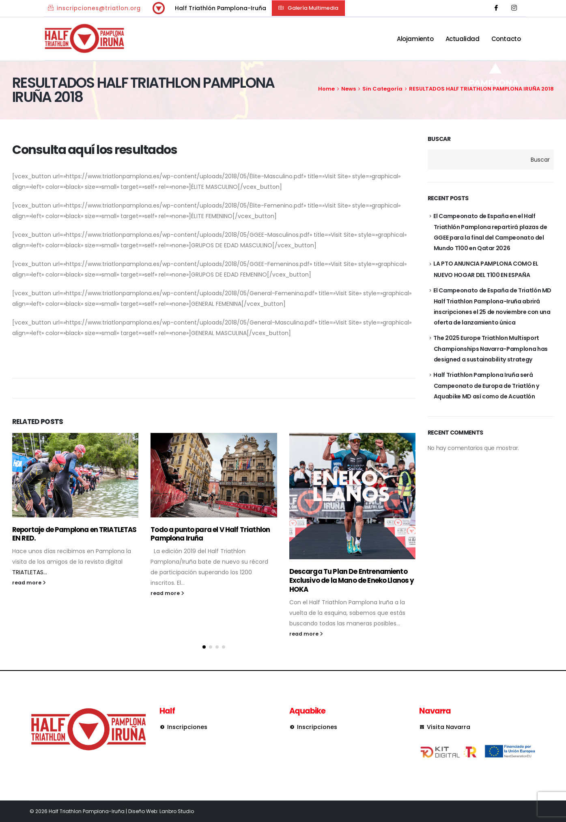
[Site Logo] (84, 38)
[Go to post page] (75, 475)
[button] (308, 7)
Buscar (439, 139)
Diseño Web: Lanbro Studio (161, 811)
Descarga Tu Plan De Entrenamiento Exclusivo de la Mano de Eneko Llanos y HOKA (351, 580)
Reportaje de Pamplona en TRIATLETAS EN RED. (74, 534)
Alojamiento (415, 39)
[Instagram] (514, 8)
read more (29, 582)
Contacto (506, 39)
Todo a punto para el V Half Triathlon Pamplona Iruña (210, 534)
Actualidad (462, 39)
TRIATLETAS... (29, 572)
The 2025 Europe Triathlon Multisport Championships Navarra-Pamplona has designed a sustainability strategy (490, 348)
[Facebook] (496, 8)
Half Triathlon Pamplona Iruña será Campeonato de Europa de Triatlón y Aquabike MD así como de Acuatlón (486, 385)
